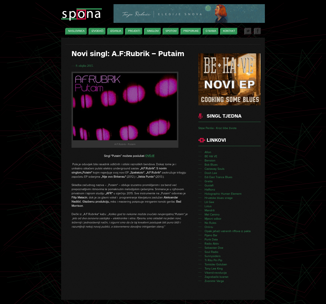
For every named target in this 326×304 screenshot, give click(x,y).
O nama (210, 31)
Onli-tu (209, 227)
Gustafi (209, 185)
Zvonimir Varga (214, 281)
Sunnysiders (213, 256)
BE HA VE (211, 156)
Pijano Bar (211, 235)
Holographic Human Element (223, 193)
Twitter (247, 31)
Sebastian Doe (214, 247)
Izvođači (96, 31)
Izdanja (114, 31)
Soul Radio (211, 252)
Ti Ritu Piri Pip (213, 260)
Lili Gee (209, 202)
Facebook (257, 31)
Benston (210, 160)
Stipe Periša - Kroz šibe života (217, 128)
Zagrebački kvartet (216, 276)
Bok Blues (211, 164)
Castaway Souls (215, 168)
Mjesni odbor (213, 218)
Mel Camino (212, 214)
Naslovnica (75, 31)
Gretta (208, 181)
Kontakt (228, 31)
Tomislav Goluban (216, 264)
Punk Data (211, 239)
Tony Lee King (214, 268)
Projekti (133, 31)
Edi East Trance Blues (218, 177)
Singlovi (152, 31)
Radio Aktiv (212, 243)
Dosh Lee (211, 173)
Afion (208, 152)
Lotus (208, 206)
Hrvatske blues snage (219, 197)
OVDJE (149, 156)
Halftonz (210, 189)
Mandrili (210, 210)
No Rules (210, 222)
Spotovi (170, 31)
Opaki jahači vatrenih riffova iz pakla (228, 231)
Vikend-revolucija (216, 272)
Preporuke (190, 31)
